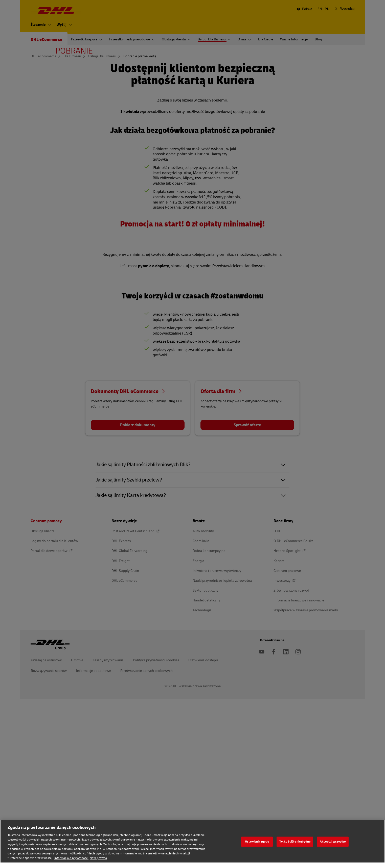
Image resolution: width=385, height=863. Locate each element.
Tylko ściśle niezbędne (294, 841)
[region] (192, 841)
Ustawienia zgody (257, 841)
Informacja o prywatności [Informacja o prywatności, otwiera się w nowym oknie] (71, 858)
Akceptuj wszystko (333, 841)
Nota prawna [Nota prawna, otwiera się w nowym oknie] (98, 858)
